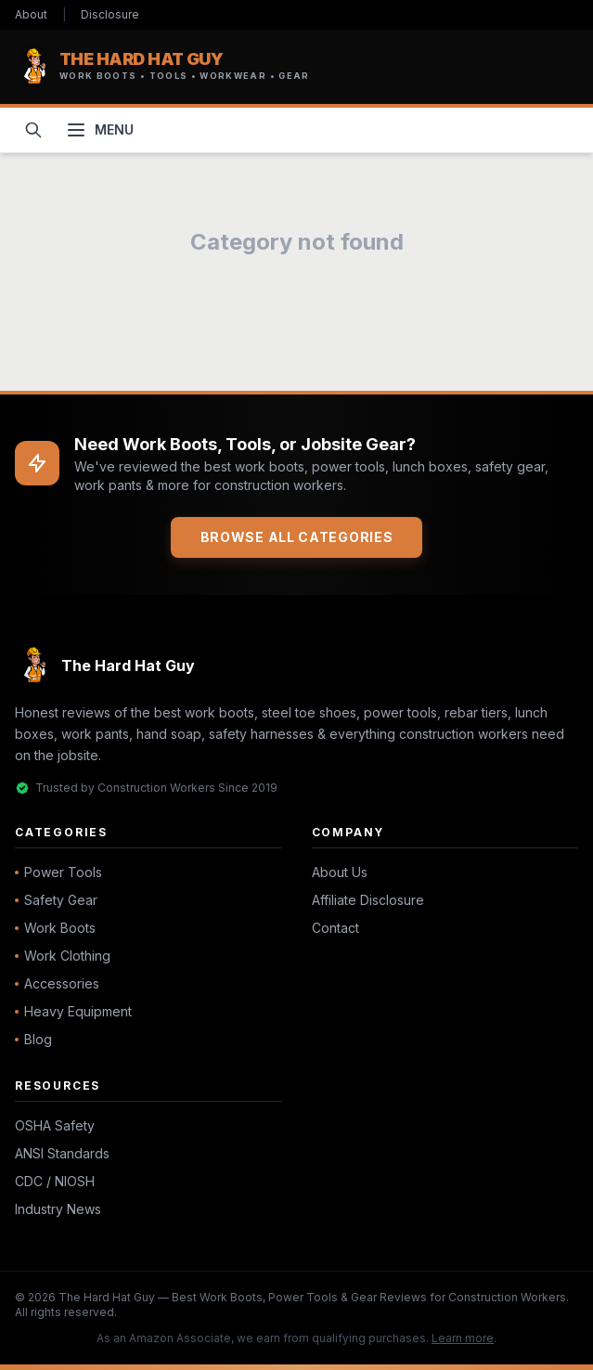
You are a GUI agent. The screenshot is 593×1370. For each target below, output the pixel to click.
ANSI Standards (62, 1153)
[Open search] (33, 130)
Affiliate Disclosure (368, 900)
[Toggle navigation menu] (99, 130)
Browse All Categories (296, 537)
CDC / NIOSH (55, 1181)
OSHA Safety (55, 1125)
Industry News (58, 1209)
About (31, 14)
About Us (339, 872)
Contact (335, 928)
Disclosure (110, 14)
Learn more (463, 1338)
